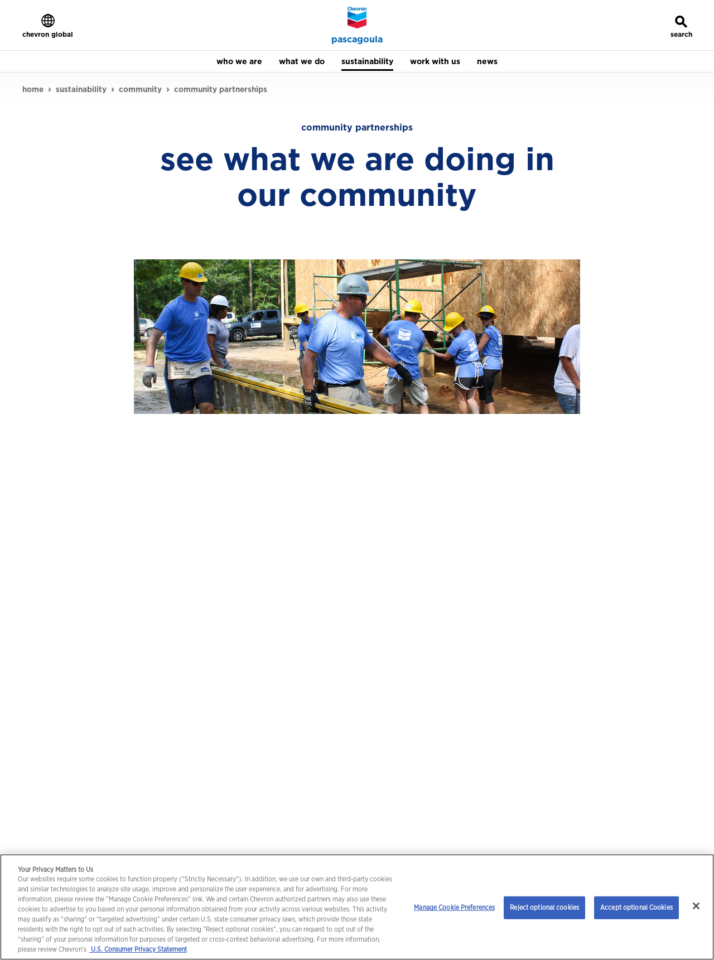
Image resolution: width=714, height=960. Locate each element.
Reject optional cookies (544, 907)
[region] (357, 907)
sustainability (81, 89)
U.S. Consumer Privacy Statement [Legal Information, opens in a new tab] (138, 949)
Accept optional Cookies (636, 907)
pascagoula (357, 39)
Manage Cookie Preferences (454, 907)
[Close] (696, 906)
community (140, 89)
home (33, 89)
